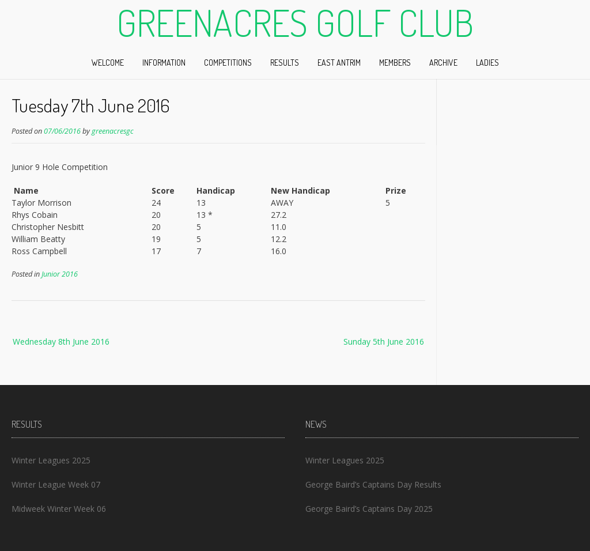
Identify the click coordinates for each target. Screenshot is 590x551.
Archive (443, 62)
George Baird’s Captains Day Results (373, 484)
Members (395, 62)
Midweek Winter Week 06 (59, 508)
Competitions (228, 62)
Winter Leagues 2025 (51, 460)
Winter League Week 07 (56, 484)
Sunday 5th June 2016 (383, 341)
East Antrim (339, 62)
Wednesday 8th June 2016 (61, 341)
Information (164, 62)
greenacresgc (113, 131)
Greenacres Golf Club (295, 22)
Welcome (108, 62)
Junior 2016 (59, 274)
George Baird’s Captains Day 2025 (369, 508)
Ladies (487, 62)
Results (284, 62)
